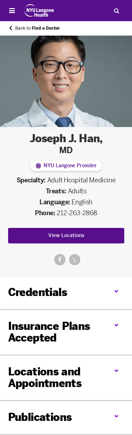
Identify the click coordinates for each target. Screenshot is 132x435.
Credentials (37, 292)
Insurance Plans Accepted (49, 332)
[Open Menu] (12, 10)
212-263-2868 (77, 213)
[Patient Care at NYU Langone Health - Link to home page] (39, 10)
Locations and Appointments (45, 377)
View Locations (66, 235)
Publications (40, 417)
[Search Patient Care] (116, 10)
